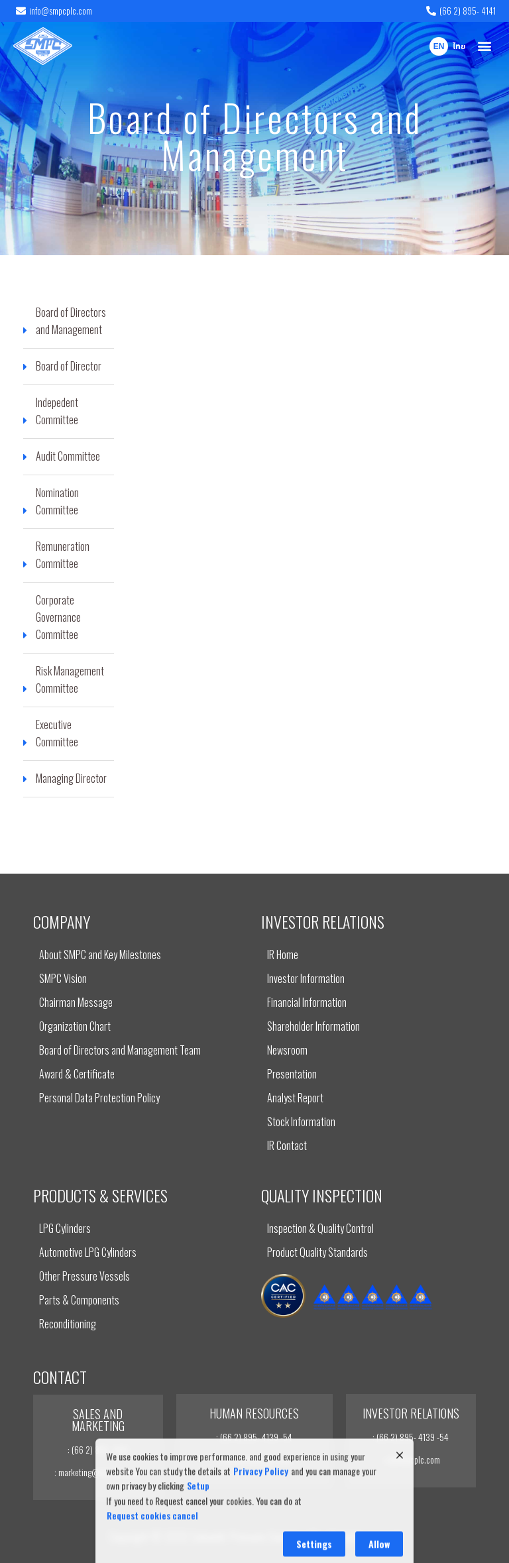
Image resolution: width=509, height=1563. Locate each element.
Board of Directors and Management (254, 135)
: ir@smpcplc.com (410, 1459)
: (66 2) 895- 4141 (98, 1449)
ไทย (459, 47)
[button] (485, 46)
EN (439, 47)
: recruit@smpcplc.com (254, 1459)
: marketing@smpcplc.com (98, 1472)
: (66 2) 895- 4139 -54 (254, 1437)
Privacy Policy (260, 1523)
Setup (198, 1538)
